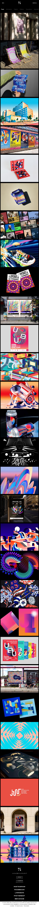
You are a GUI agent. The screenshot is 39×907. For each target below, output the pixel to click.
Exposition (29, 9)
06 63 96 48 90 (19, 882)
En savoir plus (19, 906)
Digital (16, 9)
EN (3, 3)
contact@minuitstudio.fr (19, 873)
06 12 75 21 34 (19, 878)
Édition (22, 9)
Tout (2, 9)
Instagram (19, 886)
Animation (9, 9)
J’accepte (26, 906)
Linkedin (19, 893)
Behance (19, 899)
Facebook (19, 889)
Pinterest (19, 896)
